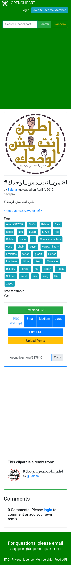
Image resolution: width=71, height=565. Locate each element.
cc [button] (33, 239)
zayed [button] (9, 283)
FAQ (6, 559)
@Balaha (33, 476)
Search (44, 24)
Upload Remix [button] (35, 340)
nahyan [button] (25, 268)
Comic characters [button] (50, 239)
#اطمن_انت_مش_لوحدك (43, 471)
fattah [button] (25, 253)
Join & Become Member (50, 10)
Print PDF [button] (35, 332)
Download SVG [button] (36, 310)
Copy (57, 357)
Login (25, 10)
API (64, 559)
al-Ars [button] (45, 231)
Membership (44, 559)
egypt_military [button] (50, 246)
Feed (58, 559)
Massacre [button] (52, 261)
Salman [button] (10, 276)
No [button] (36, 268)
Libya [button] (26, 261)
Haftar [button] (52, 253)
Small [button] (30, 319)
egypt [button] (33, 246)
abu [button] (20, 231)
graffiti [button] (39, 253)
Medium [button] (44, 319)
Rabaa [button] (60, 268)
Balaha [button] (45, 224)
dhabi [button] (21, 246)
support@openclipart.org (35, 548)
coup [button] (9, 246)
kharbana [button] (11, 261)
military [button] (10, 268)
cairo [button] (23, 239)
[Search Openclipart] (20, 24)
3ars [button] (57, 224)
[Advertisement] (35, 68)
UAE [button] (56, 276)
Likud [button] (38, 261)
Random (60, 24)
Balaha (12, 189)
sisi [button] (35, 276)
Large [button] (58, 319)
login (48, 510)
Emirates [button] (11, 253)
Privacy (16, 559)
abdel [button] (9, 231)
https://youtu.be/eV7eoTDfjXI (23, 211)
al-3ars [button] (32, 231)
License (28, 559)
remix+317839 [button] (14, 224)
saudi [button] (24, 276)
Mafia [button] (32, 224)
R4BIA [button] (47, 268)
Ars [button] (57, 231)
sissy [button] (46, 276)
